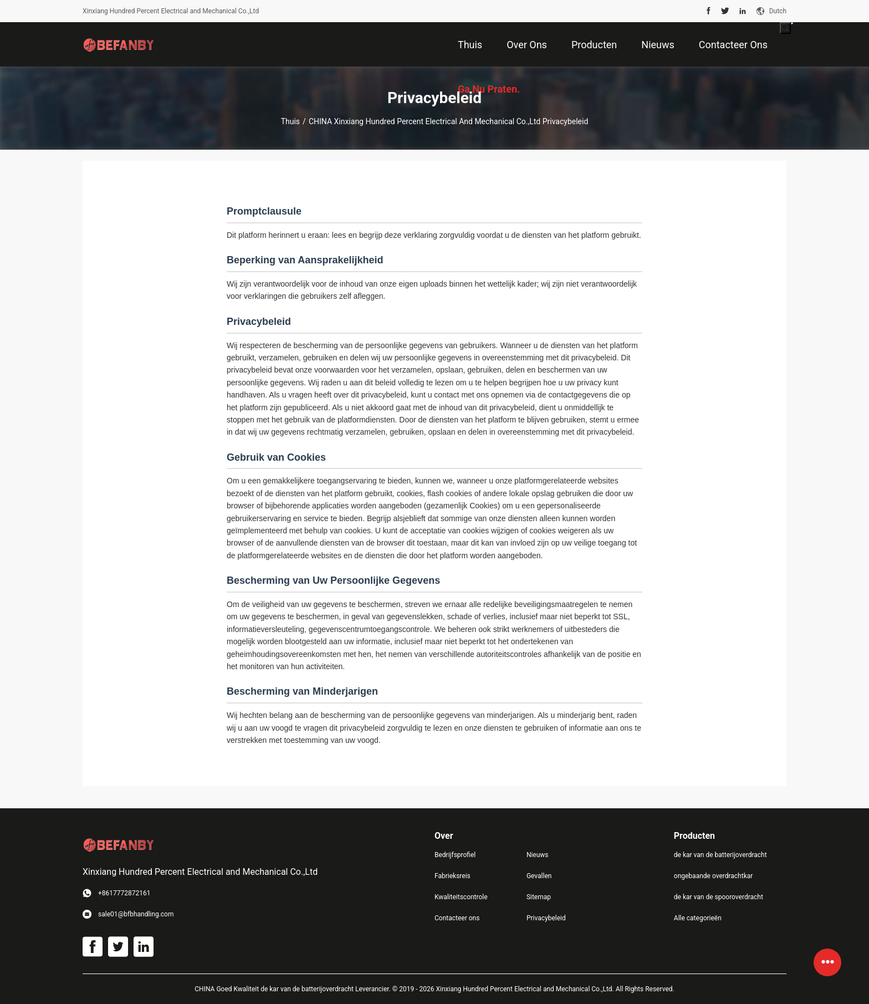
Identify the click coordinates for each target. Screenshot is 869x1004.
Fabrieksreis (452, 876)
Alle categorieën (698, 918)
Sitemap (538, 897)
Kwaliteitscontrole (461, 897)
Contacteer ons (456, 918)
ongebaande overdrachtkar (713, 876)
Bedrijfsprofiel (455, 855)
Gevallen (539, 876)
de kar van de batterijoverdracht (720, 855)
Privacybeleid (546, 918)
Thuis (290, 121)
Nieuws (537, 855)
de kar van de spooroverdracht (718, 897)
